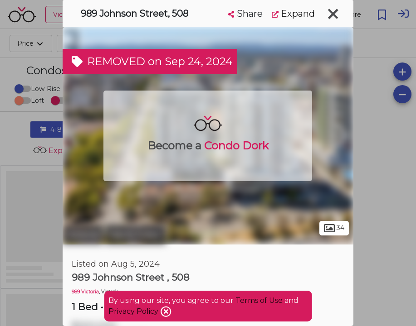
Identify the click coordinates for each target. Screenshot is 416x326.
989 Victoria (85, 292)
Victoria (82, 235)
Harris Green (135, 235)
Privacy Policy (134, 311)
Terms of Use (259, 300)
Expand (293, 13)
